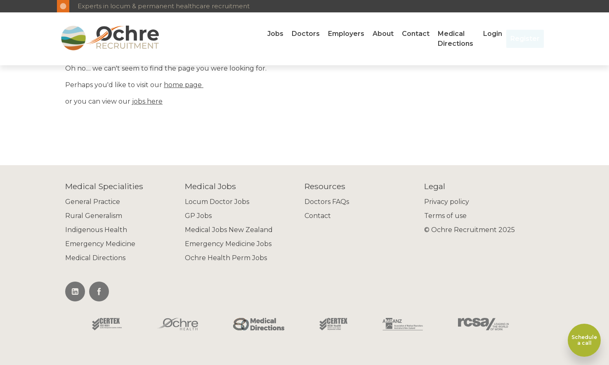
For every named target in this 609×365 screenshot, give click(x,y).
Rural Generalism (93, 216)
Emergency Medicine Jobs (228, 244)
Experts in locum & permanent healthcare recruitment (164, 6)
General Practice (92, 202)
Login (492, 34)
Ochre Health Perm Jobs (226, 258)
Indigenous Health (96, 230)
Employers (346, 34)
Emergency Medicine (100, 244)
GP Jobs (198, 216)
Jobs (275, 34)
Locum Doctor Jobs (217, 202)
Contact (416, 34)
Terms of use (445, 216)
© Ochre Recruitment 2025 (469, 230)
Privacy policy (446, 202)
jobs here (147, 101)
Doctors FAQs (326, 202)
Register (525, 39)
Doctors (306, 34)
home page (183, 85)
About (383, 34)
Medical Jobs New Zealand (229, 230)
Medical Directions (455, 38)
